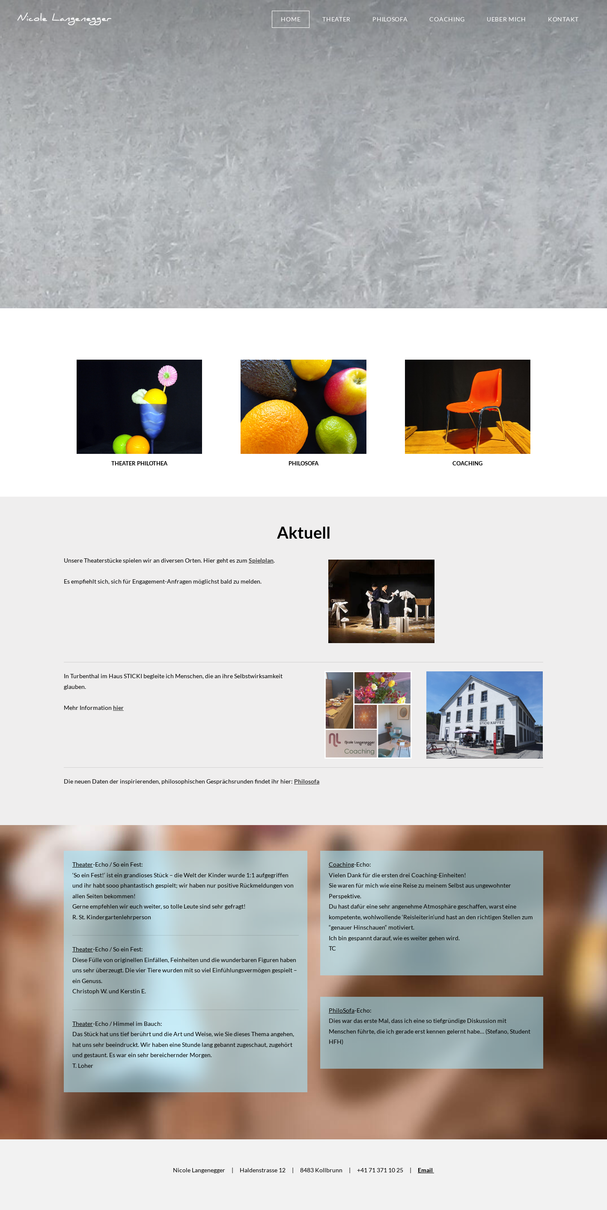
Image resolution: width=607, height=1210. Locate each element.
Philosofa (306, 781)
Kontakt (563, 19)
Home (291, 19)
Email (426, 1170)
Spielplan (261, 560)
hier (118, 707)
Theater (336, 19)
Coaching (447, 19)
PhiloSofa (390, 19)
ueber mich (506, 19)
